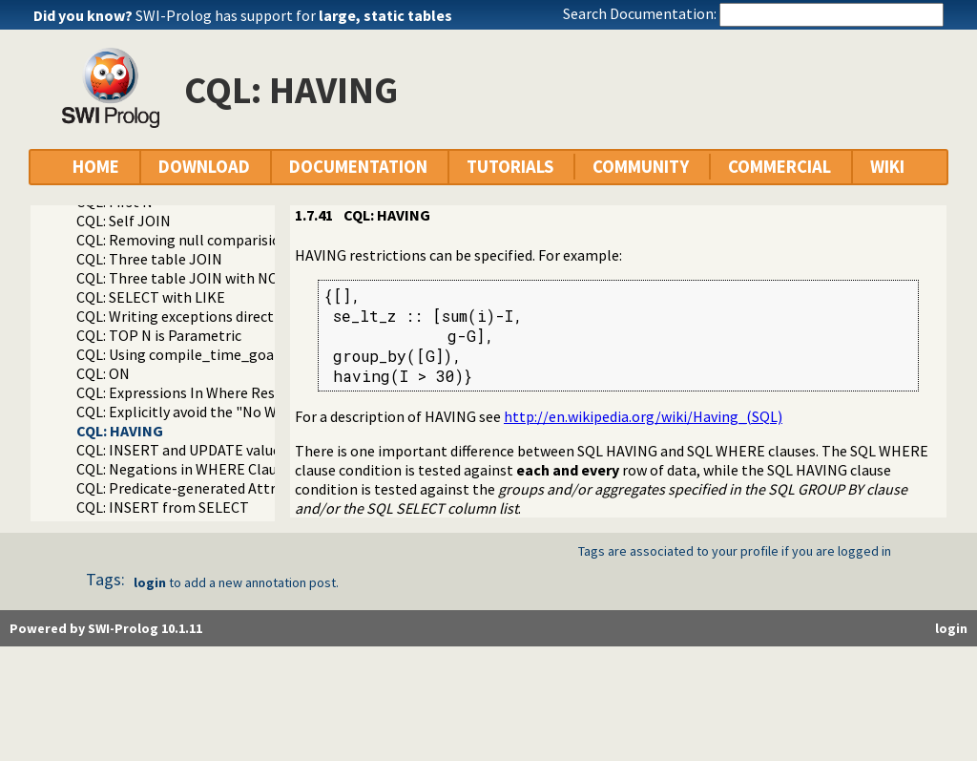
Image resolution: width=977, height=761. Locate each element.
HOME (96, 167)
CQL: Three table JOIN (149, 258)
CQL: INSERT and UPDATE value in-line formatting (240, 449)
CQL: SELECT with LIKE (150, 297)
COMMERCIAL (779, 167)
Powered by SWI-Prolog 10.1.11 (106, 628)
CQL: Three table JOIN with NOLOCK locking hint (236, 277)
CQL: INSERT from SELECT (162, 507)
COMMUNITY (640, 167)
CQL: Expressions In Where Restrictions (204, 392)
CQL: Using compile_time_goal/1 (184, 354)
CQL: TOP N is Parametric (158, 335)
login (150, 582)
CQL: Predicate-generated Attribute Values (215, 487)
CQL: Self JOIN (123, 220)
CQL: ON (103, 373)
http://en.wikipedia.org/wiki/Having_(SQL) (643, 416)
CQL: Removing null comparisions (186, 239)
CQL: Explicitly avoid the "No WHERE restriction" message (265, 411)
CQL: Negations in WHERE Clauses (187, 468)
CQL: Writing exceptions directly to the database (234, 316)
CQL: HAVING (119, 430)
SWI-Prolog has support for (293, 15)
